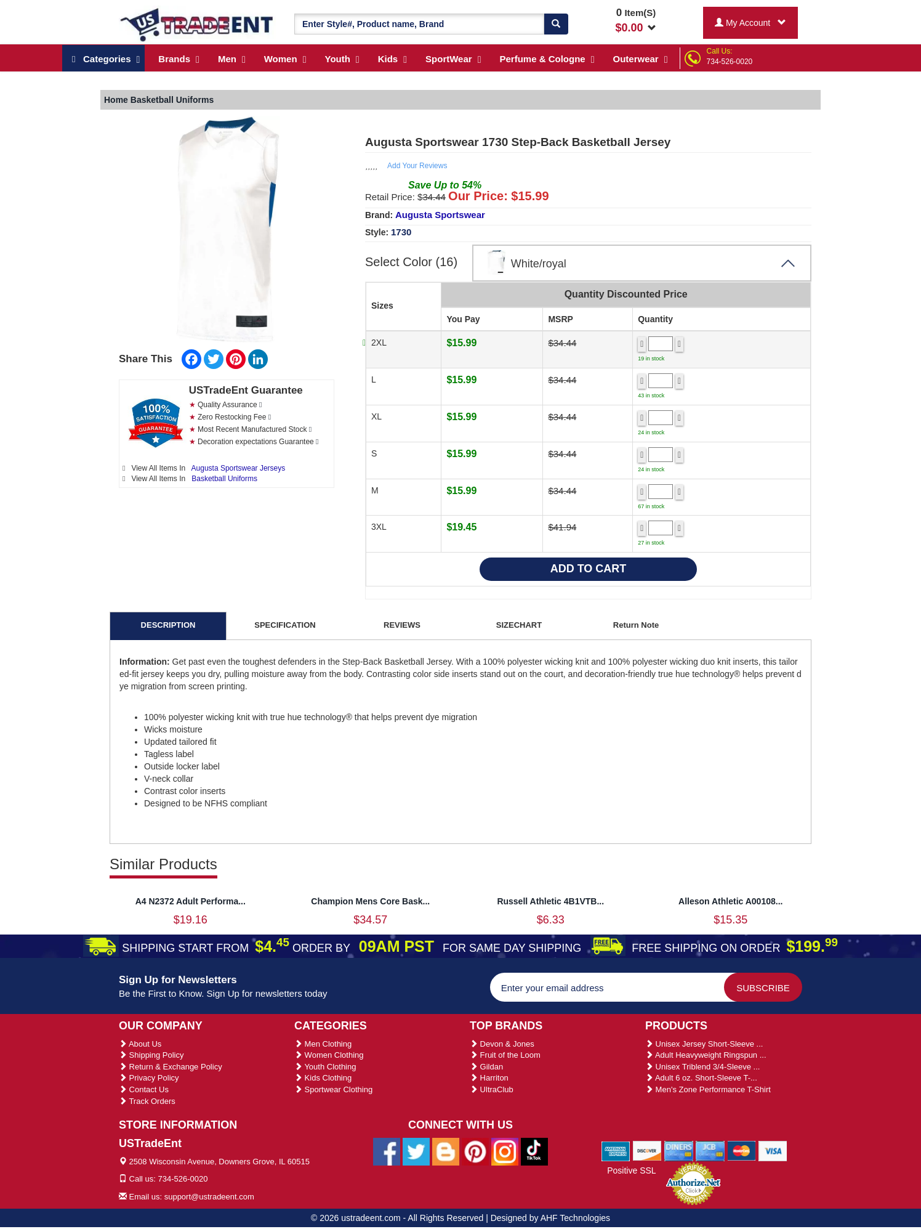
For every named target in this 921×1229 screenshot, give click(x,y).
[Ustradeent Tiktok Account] (534, 1151)
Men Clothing (323, 1044)
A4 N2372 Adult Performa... (190, 901)
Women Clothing (328, 1055)
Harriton (489, 1077)
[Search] (556, 24)
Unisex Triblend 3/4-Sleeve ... (702, 1066)
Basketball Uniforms (224, 478)
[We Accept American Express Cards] (615, 1150)
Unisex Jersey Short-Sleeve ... (704, 1044)
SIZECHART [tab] (519, 625)
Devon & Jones (502, 1044)
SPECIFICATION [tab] (284, 625)
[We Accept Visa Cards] (772, 1150)
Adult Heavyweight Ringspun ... (705, 1055)
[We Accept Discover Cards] (647, 1150)
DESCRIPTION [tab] (168, 625)
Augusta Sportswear (440, 214)
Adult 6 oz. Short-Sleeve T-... (701, 1077)
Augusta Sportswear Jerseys (238, 468)
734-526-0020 (730, 61)
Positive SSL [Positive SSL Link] (631, 1170)
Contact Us (144, 1089)
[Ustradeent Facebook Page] (386, 1151)
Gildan (486, 1066)
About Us (140, 1044)
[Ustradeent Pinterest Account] (475, 1151)
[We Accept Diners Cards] (678, 1150)
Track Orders (147, 1101)
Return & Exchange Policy (170, 1066)
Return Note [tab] (636, 625)
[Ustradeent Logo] (197, 24)
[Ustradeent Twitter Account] (416, 1151)
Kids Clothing (323, 1077)
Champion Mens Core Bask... (370, 901)
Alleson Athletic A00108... (730, 901)
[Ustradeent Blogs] (445, 1151)
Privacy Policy (149, 1077)
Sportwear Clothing (333, 1089)
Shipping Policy (151, 1055)
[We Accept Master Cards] (741, 1150)
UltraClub (491, 1089)
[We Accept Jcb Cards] (710, 1150)
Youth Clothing (325, 1066)
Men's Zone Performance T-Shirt (708, 1089)
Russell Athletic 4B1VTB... (550, 901)
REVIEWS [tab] (402, 625)
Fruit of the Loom (505, 1055)
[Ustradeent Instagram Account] (504, 1151)
